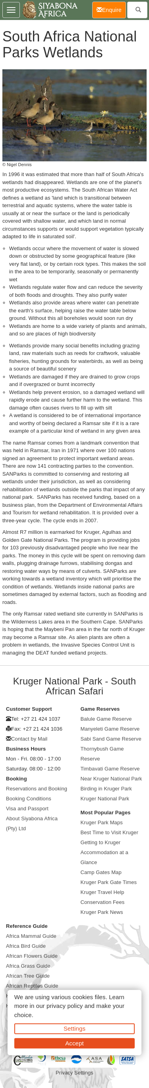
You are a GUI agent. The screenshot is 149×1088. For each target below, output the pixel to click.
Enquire (111, 9)
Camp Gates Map (101, 872)
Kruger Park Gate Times (109, 882)
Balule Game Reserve (106, 719)
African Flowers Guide (32, 956)
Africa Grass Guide (28, 966)
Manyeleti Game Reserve (110, 729)
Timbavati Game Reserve (110, 769)
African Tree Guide (28, 976)
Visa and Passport (27, 809)
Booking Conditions (28, 799)
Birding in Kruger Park (106, 789)
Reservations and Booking (36, 789)
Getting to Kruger (101, 842)
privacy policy (64, 1005)
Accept (74, 1042)
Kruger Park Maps (102, 822)
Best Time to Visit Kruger (109, 832)
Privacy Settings (74, 1073)
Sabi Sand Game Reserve (111, 739)
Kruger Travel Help (102, 892)
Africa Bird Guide (26, 946)
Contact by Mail (29, 739)
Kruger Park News (102, 912)
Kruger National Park (105, 799)
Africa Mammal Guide (31, 936)
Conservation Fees (103, 902)
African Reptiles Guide (32, 986)
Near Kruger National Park (111, 779)
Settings (74, 1028)
